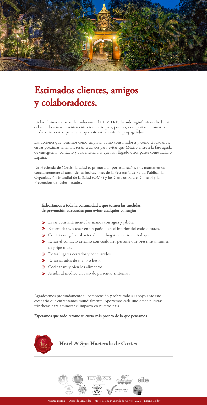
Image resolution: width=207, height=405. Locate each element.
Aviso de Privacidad (80, 401)
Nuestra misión (56, 401)
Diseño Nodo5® (153, 401)
